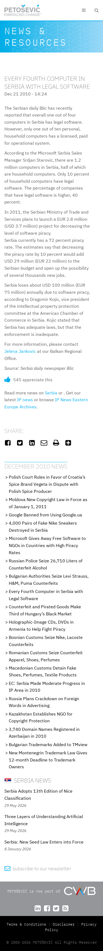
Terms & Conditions (27, 924)
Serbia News (27, 780)
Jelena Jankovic (20, 351)
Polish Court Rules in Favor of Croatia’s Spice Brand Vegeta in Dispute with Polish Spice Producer (47, 484)
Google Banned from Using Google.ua (45, 514)
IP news (25, 399)
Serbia (51, 392)
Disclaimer (64, 924)
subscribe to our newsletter (37, 868)
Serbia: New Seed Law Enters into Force (43, 842)
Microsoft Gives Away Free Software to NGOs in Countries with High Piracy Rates (47, 545)
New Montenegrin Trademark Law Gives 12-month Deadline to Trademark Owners (48, 759)
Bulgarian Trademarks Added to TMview (48, 744)
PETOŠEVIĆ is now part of (51, 891)
